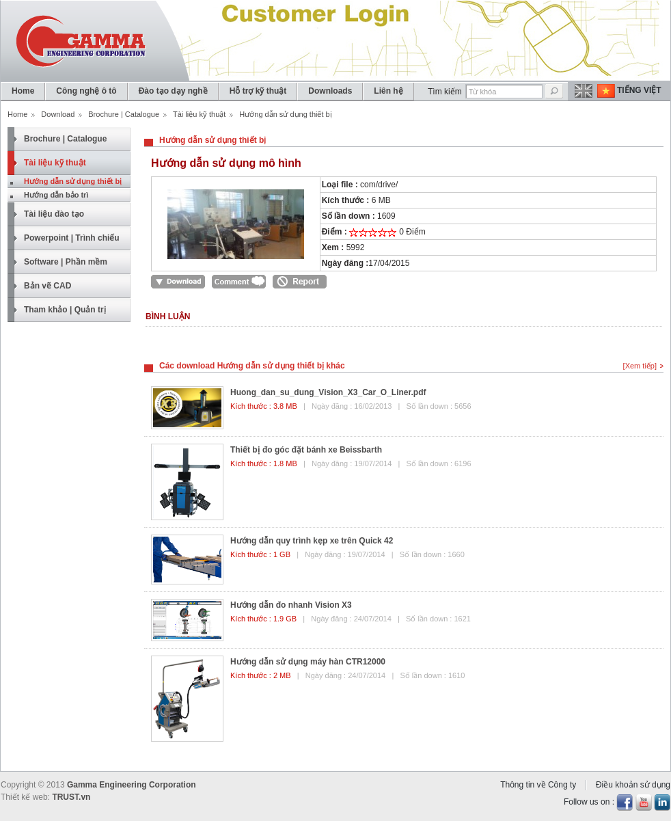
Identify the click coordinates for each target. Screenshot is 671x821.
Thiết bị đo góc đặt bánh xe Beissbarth (306, 450)
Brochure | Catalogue (123, 114)
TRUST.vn (71, 797)
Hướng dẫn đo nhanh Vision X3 (291, 605)
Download (57, 114)
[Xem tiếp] (640, 366)
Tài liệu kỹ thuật (199, 114)
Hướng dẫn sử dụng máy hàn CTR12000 (307, 662)
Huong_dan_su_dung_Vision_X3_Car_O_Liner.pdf (328, 392)
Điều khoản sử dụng (633, 785)
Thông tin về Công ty (538, 785)
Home (17, 114)
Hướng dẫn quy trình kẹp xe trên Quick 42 (311, 541)
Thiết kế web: (25, 797)
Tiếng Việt (639, 90)
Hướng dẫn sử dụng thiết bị (212, 140)
